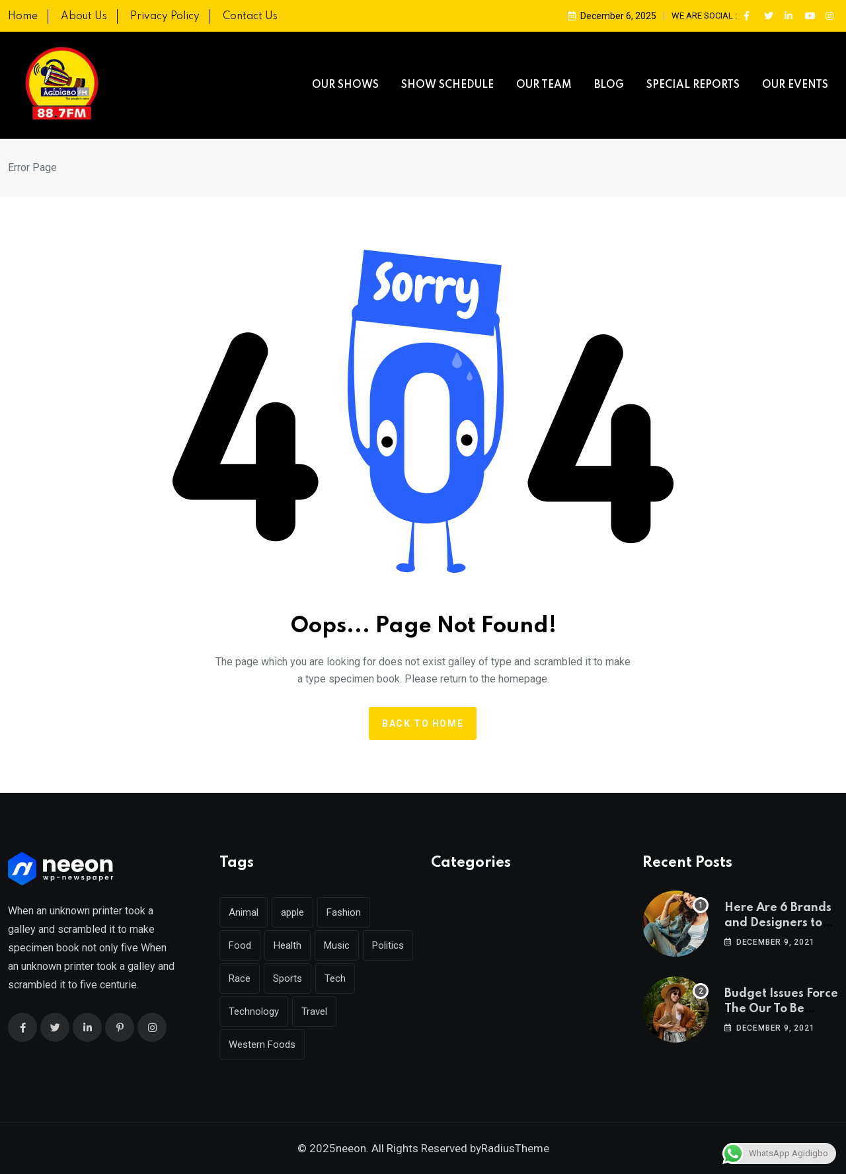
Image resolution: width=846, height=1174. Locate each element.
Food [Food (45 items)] (240, 945)
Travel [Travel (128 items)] (314, 1011)
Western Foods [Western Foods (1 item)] (262, 1044)
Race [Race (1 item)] (239, 978)
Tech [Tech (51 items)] (335, 978)
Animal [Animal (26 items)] (243, 912)
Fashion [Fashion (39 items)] (344, 912)
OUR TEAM (544, 85)
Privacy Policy (165, 16)
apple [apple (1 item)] (292, 912)
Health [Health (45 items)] (287, 945)
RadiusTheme (515, 1148)
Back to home (422, 723)
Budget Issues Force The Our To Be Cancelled (781, 1008)
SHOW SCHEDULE (447, 85)
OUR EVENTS (795, 85)
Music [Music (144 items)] (337, 945)
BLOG (609, 85)
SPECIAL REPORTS (693, 85)
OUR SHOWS (345, 85)
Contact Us (250, 16)
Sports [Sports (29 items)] (287, 978)
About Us (84, 16)
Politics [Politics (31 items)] (388, 945)
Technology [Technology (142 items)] (254, 1011)
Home (23, 16)
